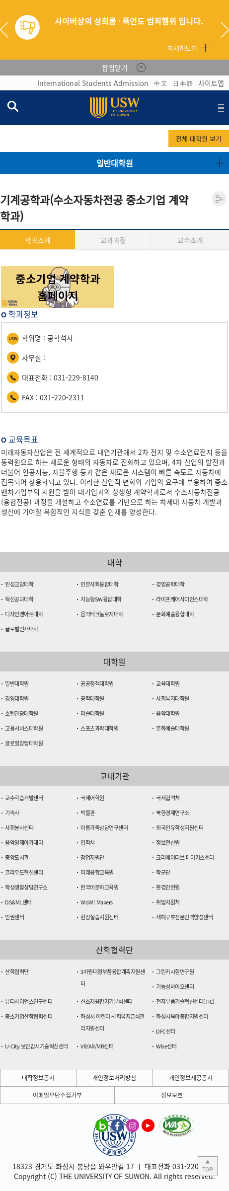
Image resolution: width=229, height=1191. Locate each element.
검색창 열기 (12, 105)
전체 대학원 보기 (199, 138)
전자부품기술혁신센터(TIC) (185, 1001)
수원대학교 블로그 (101, 1125)
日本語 (182, 83)
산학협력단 (17, 972)
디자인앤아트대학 (24, 614)
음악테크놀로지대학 (101, 614)
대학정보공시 (38, 1077)
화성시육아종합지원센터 (182, 1016)
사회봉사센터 (19, 827)
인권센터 (14, 917)
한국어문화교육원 (99, 887)
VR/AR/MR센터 (96, 1046)
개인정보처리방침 (114, 1077)
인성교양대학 (19, 584)
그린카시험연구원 (175, 972)
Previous (8, 30)
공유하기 (219, 198)
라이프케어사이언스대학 (182, 599)
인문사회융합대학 (99, 584)
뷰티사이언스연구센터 (28, 1001)
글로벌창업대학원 (24, 743)
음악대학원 (168, 713)
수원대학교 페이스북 (117, 1125)
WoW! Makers (96, 902)
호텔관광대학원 (21, 713)
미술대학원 (92, 713)
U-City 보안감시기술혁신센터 (36, 1046)
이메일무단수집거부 (57, 1095)
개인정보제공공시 (191, 1077)
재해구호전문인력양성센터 (184, 917)
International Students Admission (93, 83)
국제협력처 (168, 798)
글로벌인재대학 (21, 629)
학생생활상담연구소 (26, 887)
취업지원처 (168, 902)
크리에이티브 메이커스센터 (185, 857)
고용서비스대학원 (24, 728)
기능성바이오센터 (175, 986)
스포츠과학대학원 (99, 728)
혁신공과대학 (19, 599)
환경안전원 (168, 887)
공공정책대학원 (97, 683)
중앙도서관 (17, 857)
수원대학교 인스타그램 (132, 1125)
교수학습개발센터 (24, 798)
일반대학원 (17, 683)
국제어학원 (92, 798)
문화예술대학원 (172, 728)
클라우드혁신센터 (24, 872)
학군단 (163, 872)
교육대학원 (168, 683)
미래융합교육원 (97, 872)
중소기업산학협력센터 (28, 1016)
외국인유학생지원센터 (179, 827)
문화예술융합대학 (175, 614)
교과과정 (113, 240)
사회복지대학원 (172, 698)
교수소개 (190, 240)
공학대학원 (92, 698)
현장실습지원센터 (99, 917)
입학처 (87, 842)
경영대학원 (17, 698)
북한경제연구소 (172, 813)
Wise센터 (166, 1046)
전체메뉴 (221, 107)
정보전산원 (168, 842)
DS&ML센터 (18, 902)
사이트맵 (211, 83)
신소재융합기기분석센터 (106, 1001)
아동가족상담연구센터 (104, 827)
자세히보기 (182, 48)
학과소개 (38, 240)
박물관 (87, 813)
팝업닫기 (115, 68)
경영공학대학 (170, 584)
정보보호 (172, 1095)
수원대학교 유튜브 (148, 1125)
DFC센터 (165, 1031)
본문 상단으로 (208, 1166)
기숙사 (12, 813)
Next (225, 30)
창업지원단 (92, 857)
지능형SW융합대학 (101, 599)
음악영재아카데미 (24, 842)
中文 (160, 83)
